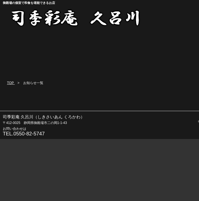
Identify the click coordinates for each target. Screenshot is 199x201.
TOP (11, 83)
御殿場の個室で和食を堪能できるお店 (29, 2)
